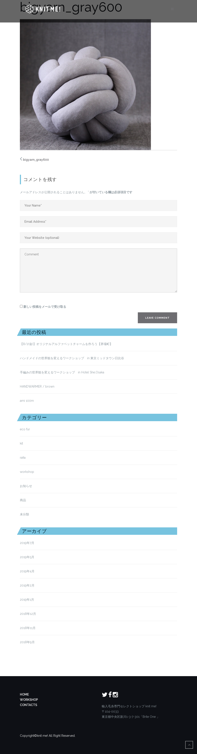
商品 (23, 500)
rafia (23, 457)
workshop (27, 472)
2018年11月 (28, 628)
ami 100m (27, 400)
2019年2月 (27, 585)
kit (21, 443)
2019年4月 (27, 571)
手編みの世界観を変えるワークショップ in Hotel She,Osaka (62, 372)
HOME (24, 694)
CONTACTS (28, 705)
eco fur (25, 429)
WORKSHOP (29, 699)
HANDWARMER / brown (37, 386)
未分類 (24, 514)
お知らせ (26, 486)
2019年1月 (27, 599)
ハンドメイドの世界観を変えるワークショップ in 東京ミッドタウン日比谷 (72, 358)
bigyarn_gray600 (36, 159)
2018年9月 (27, 642)
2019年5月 (27, 557)
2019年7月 (27, 543)
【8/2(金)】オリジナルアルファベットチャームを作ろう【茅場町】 (66, 344)
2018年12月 (28, 614)
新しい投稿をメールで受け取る (44, 306)
